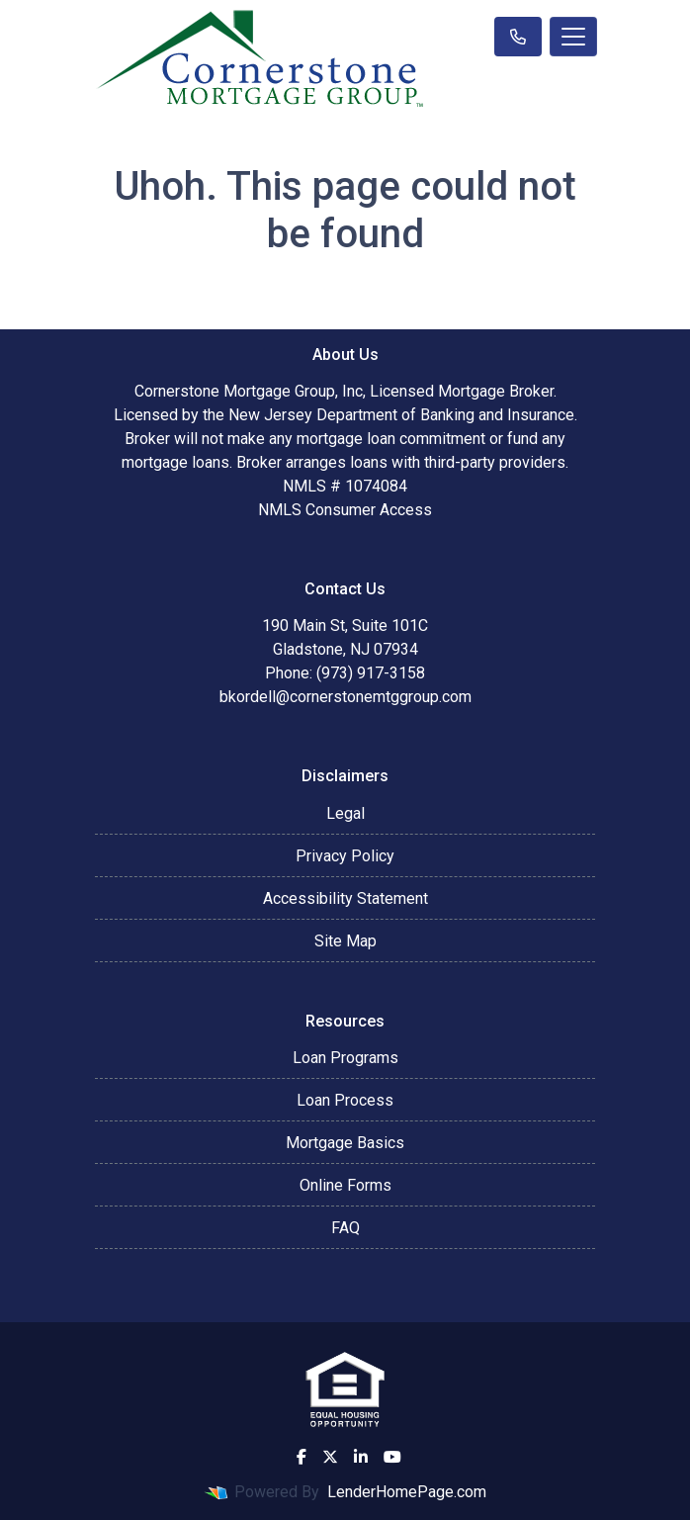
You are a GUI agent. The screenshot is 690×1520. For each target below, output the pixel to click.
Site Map (345, 941)
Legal (345, 813)
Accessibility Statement (345, 898)
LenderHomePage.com (406, 1491)
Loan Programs (345, 1057)
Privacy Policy (345, 856)
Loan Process (345, 1100)
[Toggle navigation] (573, 36)
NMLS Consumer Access (345, 509)
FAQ (345, 1227)
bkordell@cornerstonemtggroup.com (345, 696)
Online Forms (345, 1185)
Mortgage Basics (345, 1142)
